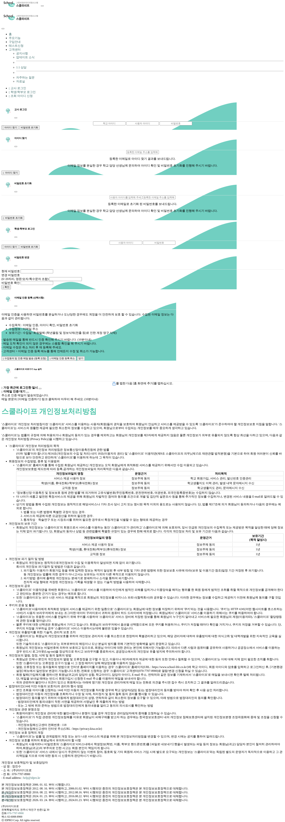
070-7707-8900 (15, 813)
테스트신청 (16, 45)
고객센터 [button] (15, 49)
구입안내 (15, 41)
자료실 (20, 81)
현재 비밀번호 (10, 271)
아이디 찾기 (10, 127)
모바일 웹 (7, 800)
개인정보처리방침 (11, 796)
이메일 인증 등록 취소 (62, 358)
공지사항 (22, 53)
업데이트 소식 (25, 57)
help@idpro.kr (31, 777)
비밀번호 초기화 (29, 127)
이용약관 (6, 793)
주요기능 (15, 38)
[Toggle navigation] (42, 5)
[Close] (2, 28)
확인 (6, 287)
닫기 (81, 358)
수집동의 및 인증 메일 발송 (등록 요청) (24, 358)
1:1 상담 (21, 67)
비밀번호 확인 (10, 282)
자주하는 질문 (25, 77)
